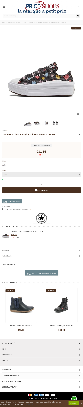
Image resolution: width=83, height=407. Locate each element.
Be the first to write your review (41, 274)
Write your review (12, 202)
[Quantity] (41, 184)
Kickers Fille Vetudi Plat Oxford (21, 326)
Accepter (74, 403)
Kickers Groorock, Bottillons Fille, (61, 326)
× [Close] (81, 403)
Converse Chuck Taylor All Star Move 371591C (27, 231)
